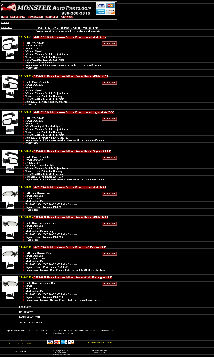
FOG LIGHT (25, 307)
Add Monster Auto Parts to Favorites (99, 342)
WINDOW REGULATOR (30, 322)
